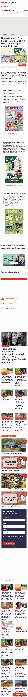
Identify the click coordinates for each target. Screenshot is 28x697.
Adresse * (5, 529)
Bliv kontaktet (9, 543)
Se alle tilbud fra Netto (14, 237)
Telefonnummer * (8, 517)
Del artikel (21, 64)
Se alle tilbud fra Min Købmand (14, 185)
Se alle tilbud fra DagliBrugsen (14, 134)
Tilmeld (14, 279)
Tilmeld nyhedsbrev (19, 694)
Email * (5, 523)
